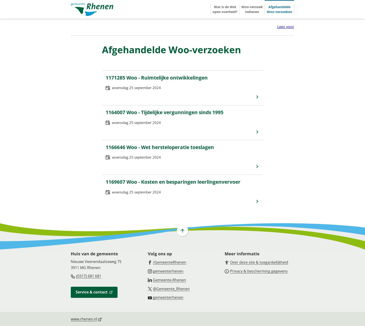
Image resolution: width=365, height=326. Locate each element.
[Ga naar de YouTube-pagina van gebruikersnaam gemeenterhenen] (166, 297)
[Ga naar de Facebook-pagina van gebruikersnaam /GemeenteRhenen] (167, 262)
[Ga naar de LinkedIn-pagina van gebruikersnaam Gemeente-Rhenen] (167, 280)
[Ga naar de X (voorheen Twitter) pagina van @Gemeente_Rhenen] (169, 288)
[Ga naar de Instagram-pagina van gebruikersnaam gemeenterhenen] (166, 271)
